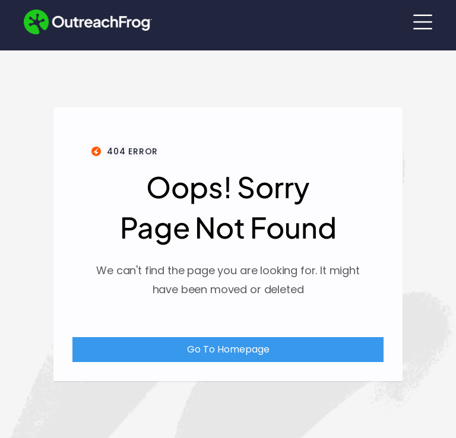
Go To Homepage (228, 349)
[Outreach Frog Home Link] (88, 21)
